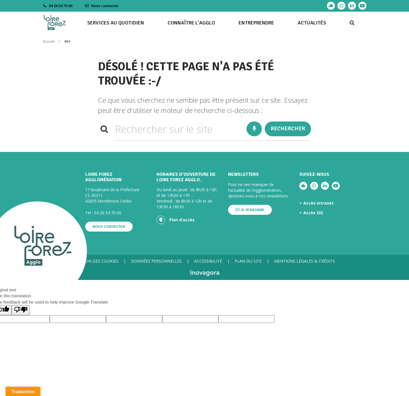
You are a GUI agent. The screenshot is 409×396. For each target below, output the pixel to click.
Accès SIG (313, 213)
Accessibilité (208, 261)
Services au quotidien (115, 23)
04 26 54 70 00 (107, 212)
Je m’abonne (249, 209)
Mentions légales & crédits (304, 261)
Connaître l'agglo (191, 23)
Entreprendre (256, 23)
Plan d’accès (175, 220)
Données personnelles (156, 261)
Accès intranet (318, 203)
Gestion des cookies (96, 261)
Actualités (312, 23)
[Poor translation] (21, 310)
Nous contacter (101, 5)
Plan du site (248, 261)
